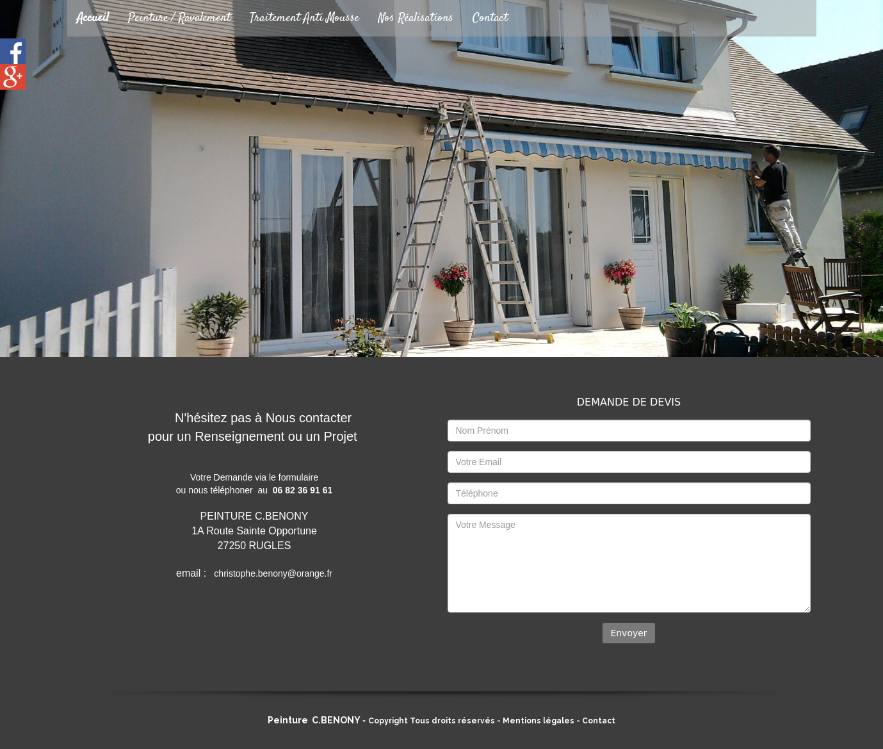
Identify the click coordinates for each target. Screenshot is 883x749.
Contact (490, 18)
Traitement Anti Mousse (304, 18)
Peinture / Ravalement (179, 18)
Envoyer (628, 633)
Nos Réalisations (415, 18)
